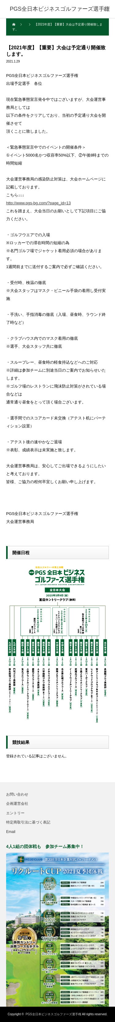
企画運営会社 (17, 803)
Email (10, 832)
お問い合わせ (17, 794)
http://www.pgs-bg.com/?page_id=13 (38, 203)
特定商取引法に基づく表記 (28, 822)
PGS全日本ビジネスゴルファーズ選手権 (53, 1014)
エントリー (15, 813)
